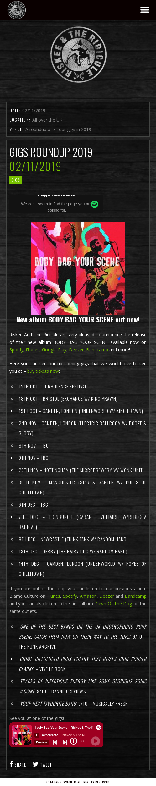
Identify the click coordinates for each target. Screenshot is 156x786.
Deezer (76, 350)
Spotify (16, 350)
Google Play (54, 350)
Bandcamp (97, 350)
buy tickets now (43, 371)
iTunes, (33, 350)
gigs (15, 180)
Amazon (88, 596)
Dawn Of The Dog (113, 604)
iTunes (52, 596)
